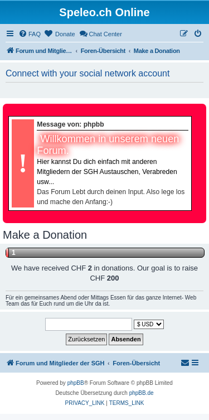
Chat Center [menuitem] (100, 33)
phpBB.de (141, 393)
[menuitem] (29, 34)
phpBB (75, 383)
